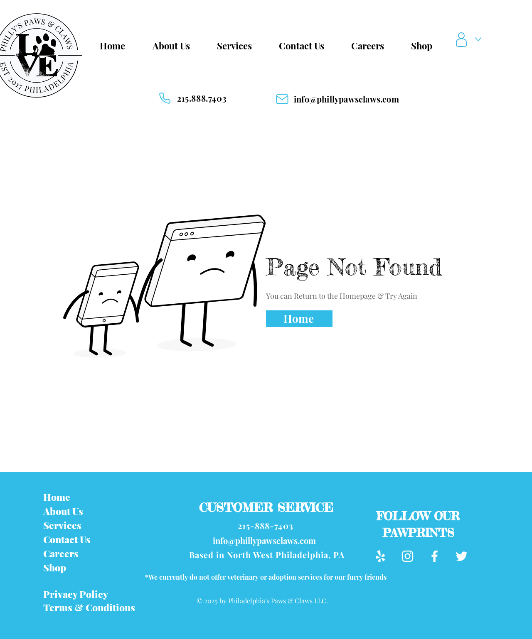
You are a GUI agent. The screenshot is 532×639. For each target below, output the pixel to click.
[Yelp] (380, 556)
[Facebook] (434, 556)
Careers (61, 553)
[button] (470, 39)
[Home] (299, 318)
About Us (63, 511)
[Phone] (164, 98)
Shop (54, 567)
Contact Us (67, 539)
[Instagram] (407, 556)
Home (56, 496)
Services (62, 525)
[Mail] (282, 99)
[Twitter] (461, 556)
